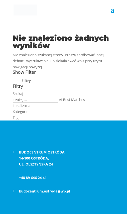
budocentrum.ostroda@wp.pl (44, 191)
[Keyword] (35, 100)
